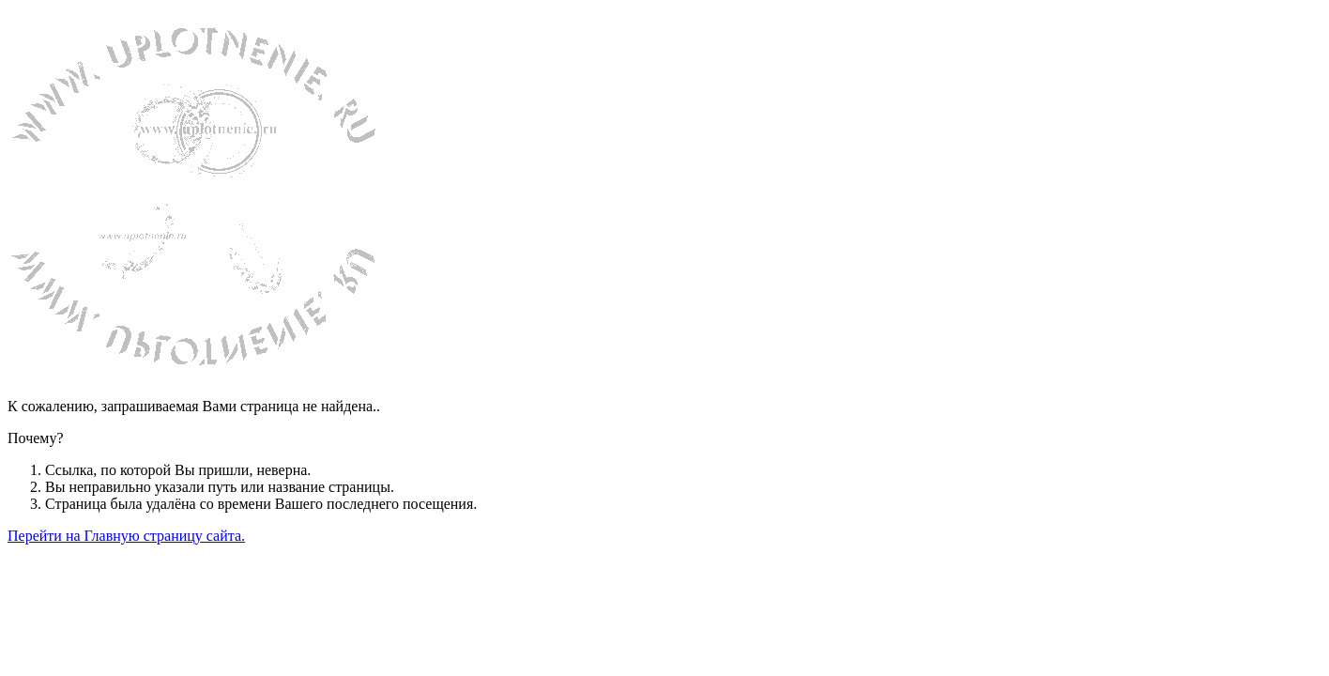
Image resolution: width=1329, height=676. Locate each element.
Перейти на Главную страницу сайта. (126, 536)
